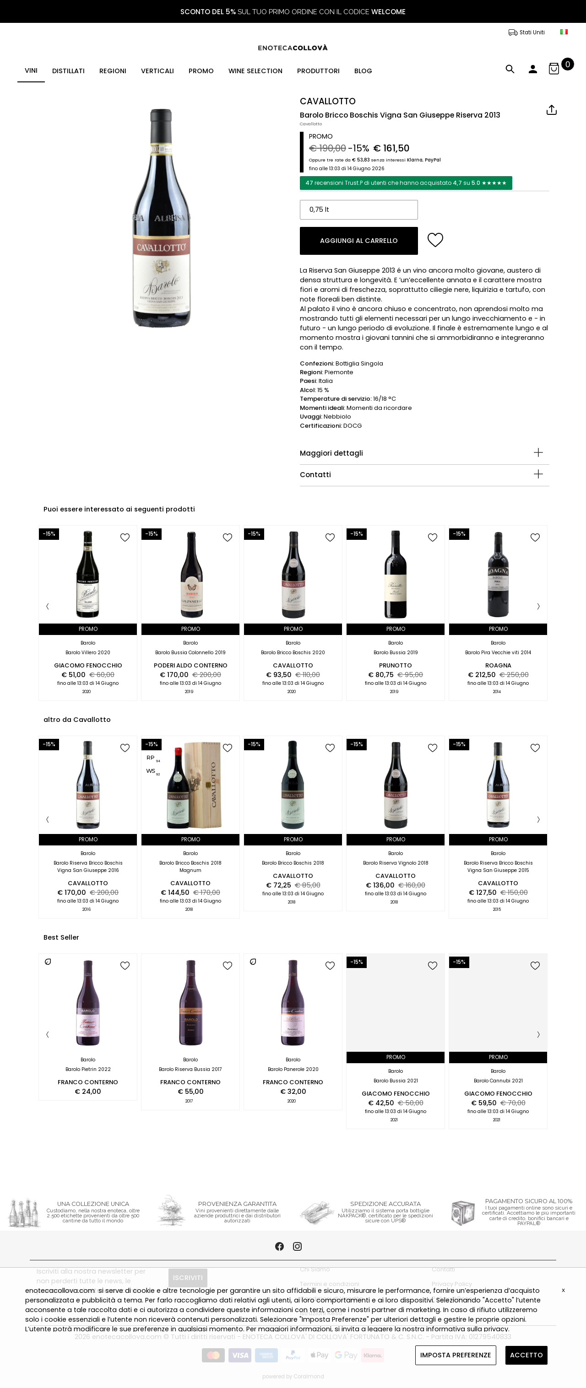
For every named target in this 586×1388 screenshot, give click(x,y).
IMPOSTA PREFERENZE (455, 1355)
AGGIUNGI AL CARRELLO (359, 240)
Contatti (315, 474)
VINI (31, 70)
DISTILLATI (68, 70)
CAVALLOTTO (328, 101)
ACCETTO (526, 1355)
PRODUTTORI (318, 70)
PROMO (201, 70)
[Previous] (48, 607)
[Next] (538, 607)
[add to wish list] (435, 239)
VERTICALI (157, 70)
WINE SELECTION (255, 70)
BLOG (363, 70)
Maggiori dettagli (331, 453)
